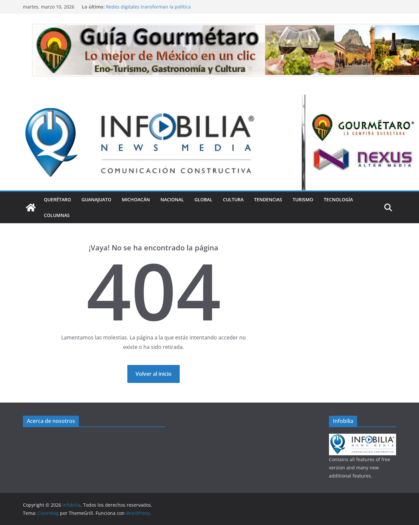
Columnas (57, 215)
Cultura (233, 199)
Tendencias (268, 199)
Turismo (303, 199)
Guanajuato (96, 199)
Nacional (172, 199)
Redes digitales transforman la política (148, 7)
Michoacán (136, 199)
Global (203, 199)
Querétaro (57, 199)
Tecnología (338, 199)
